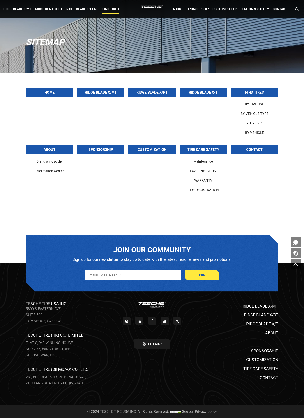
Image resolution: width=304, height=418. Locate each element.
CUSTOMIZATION (152, 149)
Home (49, 92)
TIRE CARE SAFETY (203, 149)
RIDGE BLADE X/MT (101, 92)
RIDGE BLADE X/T (203, 92)
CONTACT (254, 149)
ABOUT (49, 149)
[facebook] (152, 321)
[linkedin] (139, 321)
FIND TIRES (254, 92)
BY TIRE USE (254, 104)
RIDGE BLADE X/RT (152, 92)
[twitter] (177, 321)
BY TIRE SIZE (254, 123)
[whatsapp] (296, 242)
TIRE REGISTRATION (203, 190)
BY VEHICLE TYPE (254, 114)
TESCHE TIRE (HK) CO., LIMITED (55, 335)
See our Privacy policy (199, 411)
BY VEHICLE (254, 133)
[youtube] (165, 321)
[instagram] (127, 321)
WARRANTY (203, 180)
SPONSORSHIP (100, 149)
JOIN (201, 275)
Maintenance (203, 161)
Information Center (49, 171)
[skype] (296, 253)
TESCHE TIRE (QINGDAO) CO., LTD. (57, 369)
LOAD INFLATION (203, 171)
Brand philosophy (49, 161)
